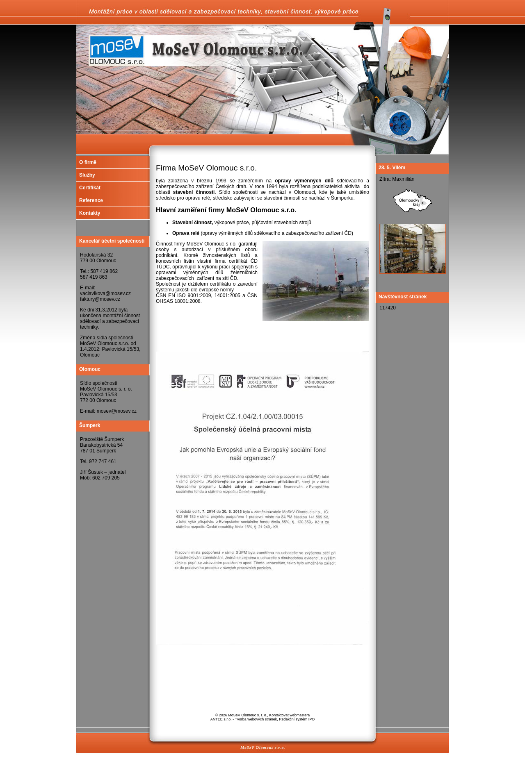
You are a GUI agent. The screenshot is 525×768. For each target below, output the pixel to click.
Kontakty (89, 213)
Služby (87, 175)
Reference (91, 200)
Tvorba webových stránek (256, 719)
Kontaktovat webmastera (289, 715)
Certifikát (89, 188)
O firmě (87, 162)
